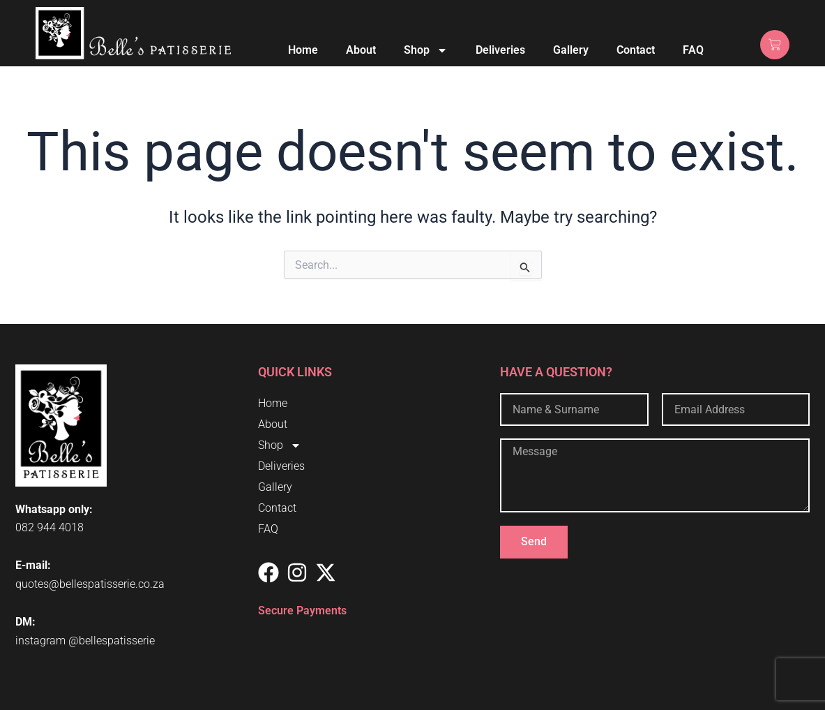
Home (303, 50)
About (361, 50)
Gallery (571, 50)
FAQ (693, 50)
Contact (635, 50)
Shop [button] (426, 50)
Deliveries (500, 50)
